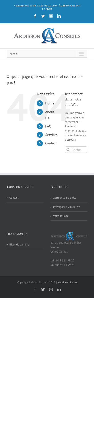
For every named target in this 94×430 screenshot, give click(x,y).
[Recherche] (68, 149)
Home (49, 103)
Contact (51, 143)
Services (51, 134)
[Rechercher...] (76, 149)
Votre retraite (61, 216)
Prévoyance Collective (66, 207)
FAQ (48, 126)
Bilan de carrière (19, 244)
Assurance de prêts (64, 198)
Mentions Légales (67, 282)
